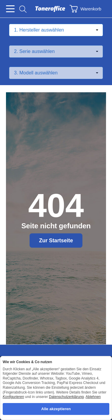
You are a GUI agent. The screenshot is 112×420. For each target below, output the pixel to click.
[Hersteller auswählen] (56, 30)
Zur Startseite (56, 240)
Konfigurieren (13, 397)
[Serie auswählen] (56, 51)
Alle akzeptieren (56, 409)
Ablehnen (93, 397)
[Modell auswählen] (56, 73)
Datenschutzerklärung (66, 397)
